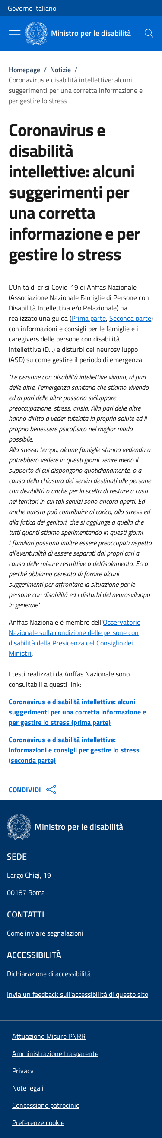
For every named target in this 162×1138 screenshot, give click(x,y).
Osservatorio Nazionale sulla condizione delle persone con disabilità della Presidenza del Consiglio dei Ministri (74, 637)
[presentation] (149, 33)
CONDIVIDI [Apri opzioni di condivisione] (33, 790)
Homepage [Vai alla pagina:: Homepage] (24, 69)
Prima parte (88, 318)
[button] (38, 1122)
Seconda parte (130, 318)
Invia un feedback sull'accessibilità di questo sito (77, 994)
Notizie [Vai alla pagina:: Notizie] (60, 69)
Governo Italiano (32, 8)
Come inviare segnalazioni (45, 933)
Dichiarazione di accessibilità (49, 973)
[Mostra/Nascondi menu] (15, 34)
